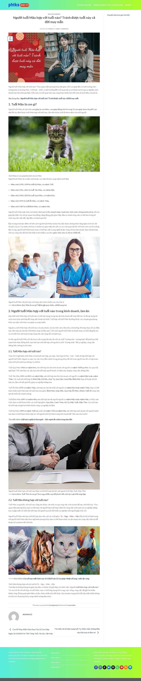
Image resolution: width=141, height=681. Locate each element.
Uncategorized (54, 14)
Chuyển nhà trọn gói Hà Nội (118, 15)
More (129, 5)
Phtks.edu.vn (84, 5)
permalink (72, 605)
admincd (65, 29)
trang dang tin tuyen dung (108, 5)
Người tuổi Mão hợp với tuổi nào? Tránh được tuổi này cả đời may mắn (49, 98)
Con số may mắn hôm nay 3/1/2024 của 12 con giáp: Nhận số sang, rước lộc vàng (56, 578)
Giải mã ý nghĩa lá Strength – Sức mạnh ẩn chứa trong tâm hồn (46, 419)
